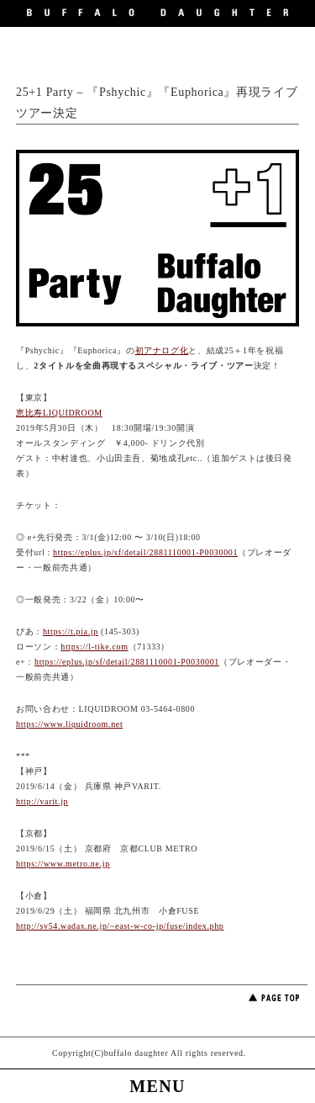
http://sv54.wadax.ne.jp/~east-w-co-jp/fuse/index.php (120, 926)
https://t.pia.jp (70, 631)
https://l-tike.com (94, 646)
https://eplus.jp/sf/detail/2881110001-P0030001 (145, 552)
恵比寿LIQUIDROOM (59, 412)
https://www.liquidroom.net (69, 724)
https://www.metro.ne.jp (63, 863)
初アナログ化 (162, 350)
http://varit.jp (42, 801)
